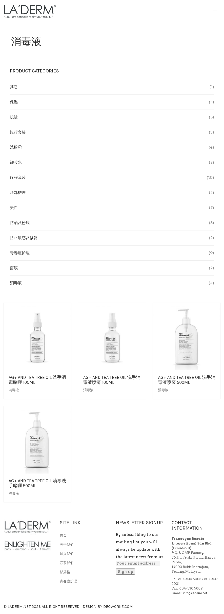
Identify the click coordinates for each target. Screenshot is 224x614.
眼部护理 (18, 192)
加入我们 (67, 554)
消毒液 (14, 390)
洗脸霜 (16, 147)
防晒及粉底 (20, 222)
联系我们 (67, 563)
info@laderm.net (195, 593)
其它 (14, 87)
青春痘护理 (20, 252)
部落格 (65, 572)
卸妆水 (16, 162)
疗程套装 (18, 177)
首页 (63, 535)
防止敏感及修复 (24, 237)
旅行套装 (18, 132)
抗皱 (14, 117)
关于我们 (67, 545)
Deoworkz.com (118, 606)
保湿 (14, 102)
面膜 (14, 268)
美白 (14, 207)
